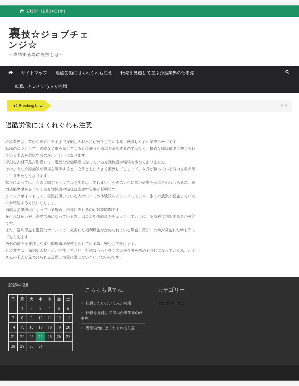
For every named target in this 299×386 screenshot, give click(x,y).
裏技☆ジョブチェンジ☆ (48, 39)
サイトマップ (34, 72)
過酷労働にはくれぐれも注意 (84, 72)
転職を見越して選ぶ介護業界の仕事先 (157, 72)
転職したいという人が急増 (41, 86)
